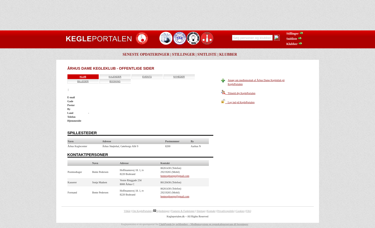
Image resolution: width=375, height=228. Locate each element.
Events (147, 76)
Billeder (83, 81)
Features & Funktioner (183, 211)
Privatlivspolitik (225, 211)
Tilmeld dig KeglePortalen (238, 93)
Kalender (115, 76)
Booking (114, 81)
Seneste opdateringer (146, 54)
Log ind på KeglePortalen (238, 102)
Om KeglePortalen (142, 211)
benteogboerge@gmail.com (174, 175)
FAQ (248, 211)
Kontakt (211, 211)
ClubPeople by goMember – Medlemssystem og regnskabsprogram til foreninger (203, 224)
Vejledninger (161, 211)
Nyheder (179, 76)
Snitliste (294, 39)
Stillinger (294, 33)
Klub (83, 76)
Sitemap (201, 211)
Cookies (240, 211)
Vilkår (127, 211)
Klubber (294, 44)
